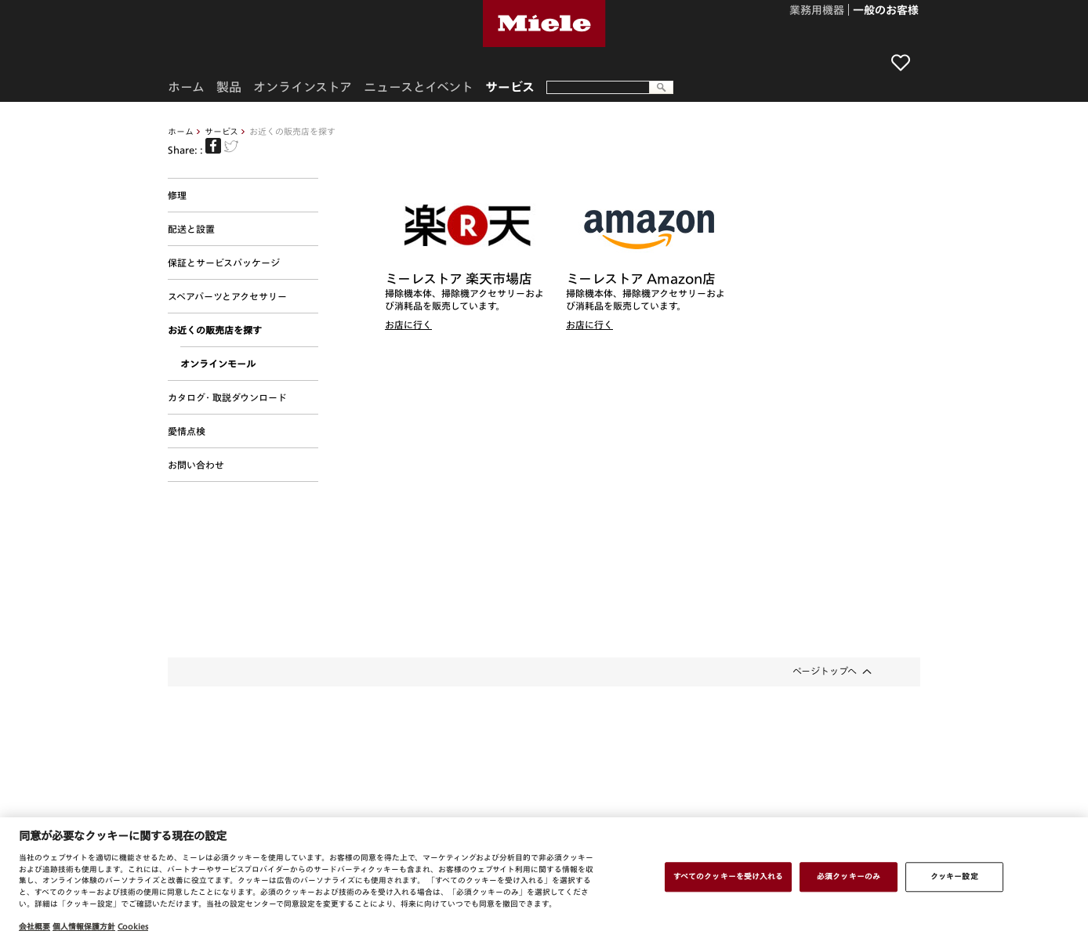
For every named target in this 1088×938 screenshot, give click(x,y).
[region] (544, 877)
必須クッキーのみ (848, 876)
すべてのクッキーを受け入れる (728, 876)
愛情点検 (186, 431)
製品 (228, 87)
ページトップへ (824, 670)
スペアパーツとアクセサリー (227, 296)
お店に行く (408, 324)
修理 (177, 195)
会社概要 (34, 926)
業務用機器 (816, 11)
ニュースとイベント (418, 87)
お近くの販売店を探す (215, 330)
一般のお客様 (886, 11)
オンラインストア (302, 87)
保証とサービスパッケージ (224, 262)
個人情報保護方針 (84, 926)
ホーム (181, 131)
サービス (221, 131)
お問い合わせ (196, 464)
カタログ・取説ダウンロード (227, 397)
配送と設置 (191, 229)
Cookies (133, 926)
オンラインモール (218, 363)
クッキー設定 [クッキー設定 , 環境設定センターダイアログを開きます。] (954, 876)
